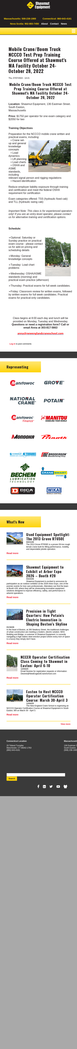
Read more (12, 553)
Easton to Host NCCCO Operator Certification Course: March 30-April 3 (47, 696)
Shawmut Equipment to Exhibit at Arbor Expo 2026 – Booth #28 (45, 571)
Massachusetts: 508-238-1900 (20, 18)
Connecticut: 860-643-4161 (57, 18)
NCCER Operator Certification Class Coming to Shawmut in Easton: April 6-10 (45, 661)
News (64, 23)
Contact (54, 23)
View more (65, 724)
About (44, 23)
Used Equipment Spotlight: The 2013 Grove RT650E (48, 536)
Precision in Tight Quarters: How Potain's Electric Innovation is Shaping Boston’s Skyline (46, 617)
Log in (12, 344)
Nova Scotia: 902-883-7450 (24, 23)
